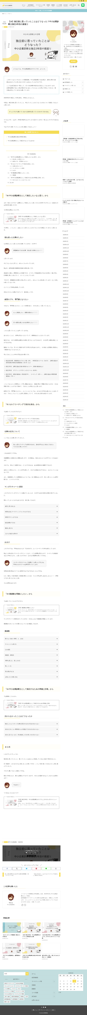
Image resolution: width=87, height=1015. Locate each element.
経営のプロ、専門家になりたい (20, 161)
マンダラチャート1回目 (18, 168)
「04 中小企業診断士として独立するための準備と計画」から (27, 177)
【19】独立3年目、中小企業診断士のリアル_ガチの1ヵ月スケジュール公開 (37, 800)
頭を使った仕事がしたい (19, 159)
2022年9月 (65, 373)
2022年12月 (66, 363)
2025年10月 (66, 251)
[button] (7, 868)
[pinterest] (81, 1)
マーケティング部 (74, 85)
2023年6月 (65, 343)
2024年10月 (66, 290)
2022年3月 (65, 393)
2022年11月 (66, 366)
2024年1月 (65, 320)
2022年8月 (65, 376)
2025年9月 (65, 254)
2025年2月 (65, 277)
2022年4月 (65, 390)
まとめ (12, 182)
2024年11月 (66, 287)
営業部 (74, 89)
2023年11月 (66, 327)
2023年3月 (65, 353)
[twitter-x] (79, 1)
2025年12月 (66, 244)
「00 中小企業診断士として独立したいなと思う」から (25, 157)
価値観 (14, 175)
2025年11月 (66, 248)
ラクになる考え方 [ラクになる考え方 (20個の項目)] (8, 994)
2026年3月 (65, 234)
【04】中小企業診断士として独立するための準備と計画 (34, 703)
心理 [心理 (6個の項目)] (27, 996)
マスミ (11, 903)
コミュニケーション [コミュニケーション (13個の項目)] (9, 986)
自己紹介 (73, 61)
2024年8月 (65, 297)
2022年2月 (65, 396)
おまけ (14, 170)
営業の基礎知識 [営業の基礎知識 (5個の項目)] (15, 996)
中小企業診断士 (13, 842)
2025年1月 (65, 281)
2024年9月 (65, 294)
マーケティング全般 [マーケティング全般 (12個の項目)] (9, 991)
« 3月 (59, 992)
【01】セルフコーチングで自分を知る (28, 418)
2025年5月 (65, 267)
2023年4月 (65, 350)
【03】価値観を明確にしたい (26, 607)
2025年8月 (65, 257)
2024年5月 (65, 307)
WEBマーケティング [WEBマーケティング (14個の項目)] (9, 983)
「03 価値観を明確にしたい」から (19, 173)
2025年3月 (65, 274)
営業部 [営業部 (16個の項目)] (22, 996)
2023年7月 (65, 340)
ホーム (34, 974)
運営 (53, 1010)
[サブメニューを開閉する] (83, 82)
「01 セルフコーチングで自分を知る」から (22, 164)
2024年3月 (65, 314)
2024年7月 (65, 300)
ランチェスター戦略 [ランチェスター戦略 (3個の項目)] (19, 994)
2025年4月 (65, 271)
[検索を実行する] (27, 973)
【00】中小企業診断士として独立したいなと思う (32, 216)
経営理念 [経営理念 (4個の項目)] (22, 999)
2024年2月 (65, 317)
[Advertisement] (31, 825)
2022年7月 (65, 380)
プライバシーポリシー (44, 1010)
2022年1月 (65, 399)
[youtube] (83, 1)
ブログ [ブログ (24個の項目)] (19, 988)
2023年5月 (65, 347)
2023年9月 (65, 333)
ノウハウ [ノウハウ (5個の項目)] (13, 988)
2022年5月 (65, 386)
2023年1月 (65, 360)
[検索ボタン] (78, 5)
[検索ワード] (16, 973)
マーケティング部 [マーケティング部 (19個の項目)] (20, 991)
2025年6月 (65, 264)
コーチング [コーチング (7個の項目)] (18, 986)
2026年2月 (65, 238)
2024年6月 (65, 304)
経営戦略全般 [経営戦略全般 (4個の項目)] (7, 999)
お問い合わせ (35, 1000)
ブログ (5, 26)
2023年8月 (65, 337)
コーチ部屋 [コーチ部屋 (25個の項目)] (25, 986)
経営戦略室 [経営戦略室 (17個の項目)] (15, 999)
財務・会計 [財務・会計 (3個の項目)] (7, 1001)
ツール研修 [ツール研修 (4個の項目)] (7, 988)
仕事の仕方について (18, 166)
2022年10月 (66, 370)
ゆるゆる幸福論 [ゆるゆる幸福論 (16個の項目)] (19, 983)
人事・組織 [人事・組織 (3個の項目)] (7, 996)
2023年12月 (66, 324)
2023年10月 (66, 330)
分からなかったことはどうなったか (21, 180)
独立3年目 (20, 842)
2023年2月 (65, 357)
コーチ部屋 (74, 92)
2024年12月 (66, 284)
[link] (22, 905)
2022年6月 (65, 383)
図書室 (34, 989)
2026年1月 (65, 241)
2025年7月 (65, 261)
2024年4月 (65, 310)
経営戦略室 (74, 82)
